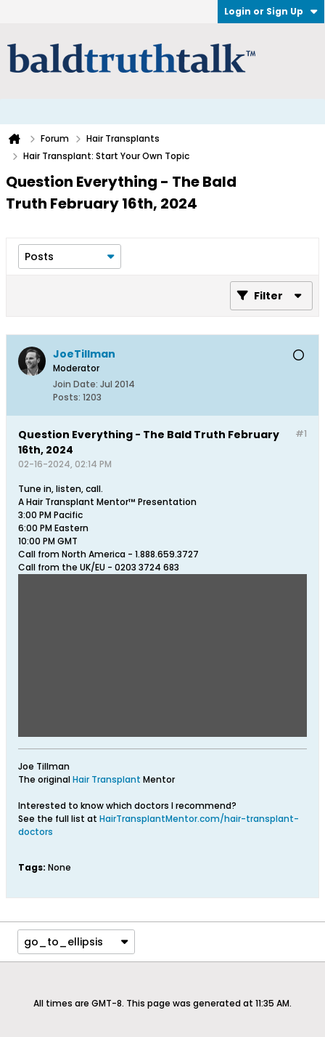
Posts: (67, 397)
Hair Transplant (108, 779)
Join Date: (75, 384)
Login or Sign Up (271, 11)
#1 (301, 433)
